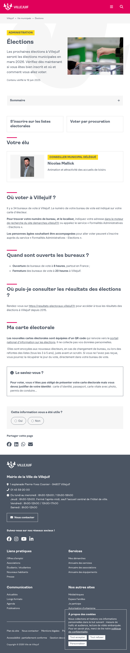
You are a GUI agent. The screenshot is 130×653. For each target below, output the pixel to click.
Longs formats (14, 599)
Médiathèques (76, 594)
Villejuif (10, 18)
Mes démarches (76, 558)
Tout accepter (77, 637)
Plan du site (13, 631)
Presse (10, 577)
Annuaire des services (80, 563)
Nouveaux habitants (17, 572)
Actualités (12, 594)
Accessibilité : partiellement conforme (27, 638)
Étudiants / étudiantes (19, 567)
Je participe (74, 604)
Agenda (11, 604)
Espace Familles (76, 599)
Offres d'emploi (15, 558)
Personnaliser (77, 643)
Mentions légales (50, 631)
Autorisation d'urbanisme (81, 608)
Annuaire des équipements (82, 572)
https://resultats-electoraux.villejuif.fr (52, 306)
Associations (13, 563)
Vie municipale (24, 18)
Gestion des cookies (60, 638)
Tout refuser (97, 637)
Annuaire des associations (82, 567)
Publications (13, 608)
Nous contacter (30, 631)
